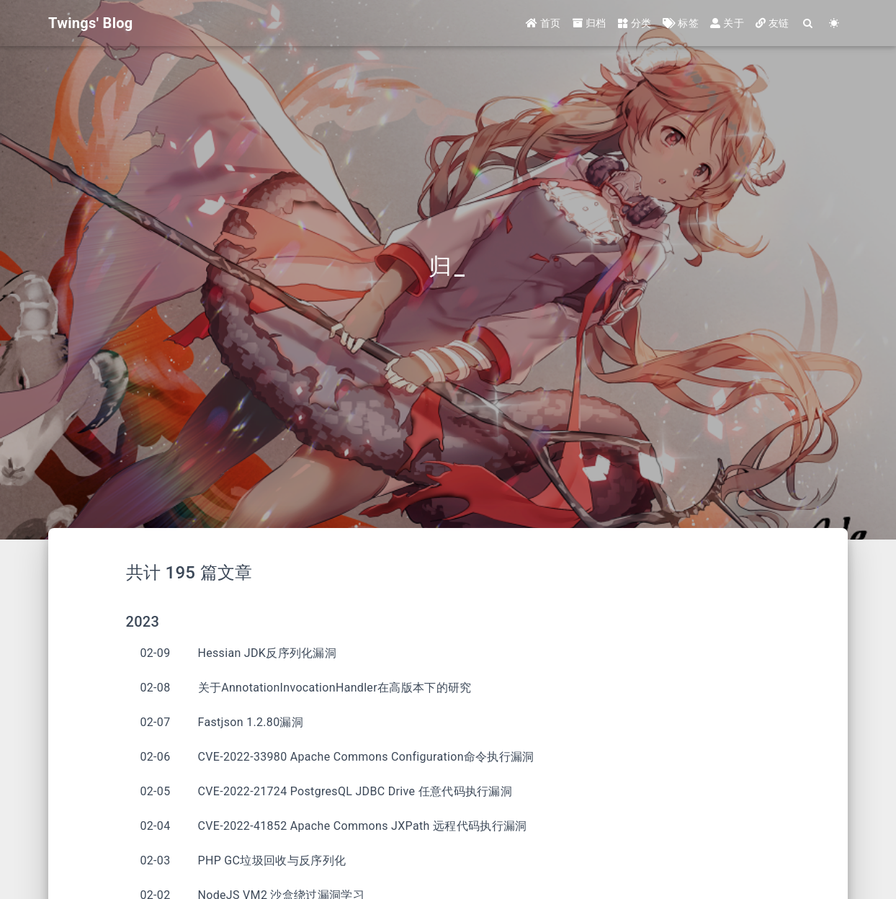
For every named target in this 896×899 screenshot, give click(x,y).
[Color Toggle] (834, 23)
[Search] (808, 23)
